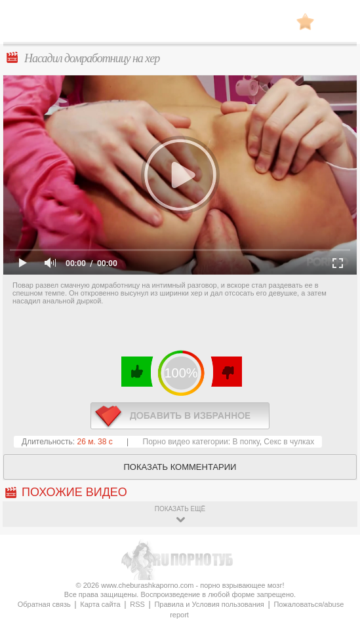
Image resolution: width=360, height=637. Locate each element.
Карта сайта (100, 604)
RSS (137, 604)
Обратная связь (44, 604)
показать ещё (180, 508)
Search (337, 21)
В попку (245, 441)
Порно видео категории (185, 441)
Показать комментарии (180, 467)
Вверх (334, 604)
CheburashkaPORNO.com (180, 25)
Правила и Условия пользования (209, 604)
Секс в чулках (289, 441)
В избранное (305, 21)
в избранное (180, 415)
